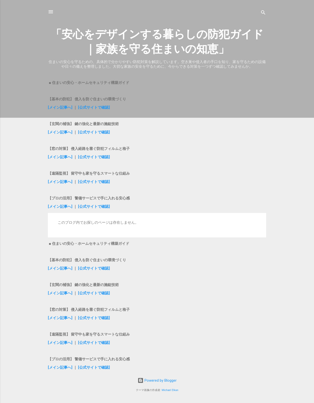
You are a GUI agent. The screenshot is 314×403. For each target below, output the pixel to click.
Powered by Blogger (157, 380)
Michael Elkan (170, 390)
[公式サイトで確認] (94, 107)
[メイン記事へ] (60, 107)
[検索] (263, 13)
